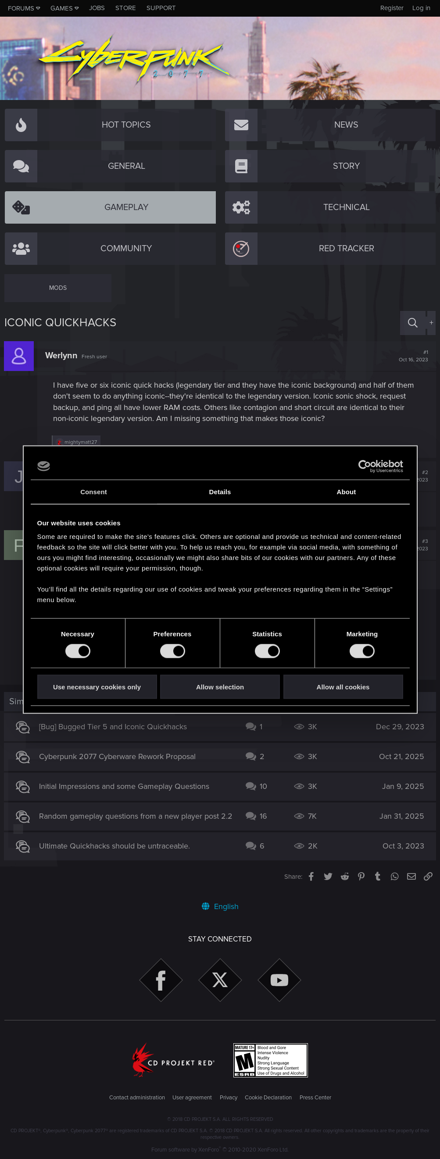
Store (125, 8)
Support (161, 8)
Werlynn (62, 355)
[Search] (413, 323)
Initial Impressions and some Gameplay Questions (124, 786)
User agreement (192, 1098)
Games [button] (61, 8)
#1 (413, 356)
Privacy (228, 1098)
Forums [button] (21, 8)
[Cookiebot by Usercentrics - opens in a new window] (364, 466)
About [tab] (346, 491)
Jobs (97, 8)
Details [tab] (220, 491)
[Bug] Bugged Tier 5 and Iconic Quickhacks (113, 726)
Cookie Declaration (268, 1098)
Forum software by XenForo (220, 1149)
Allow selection (220, 687)
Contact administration (137, 1098)
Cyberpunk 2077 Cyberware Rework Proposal (117, 756)
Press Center (315, 1098)
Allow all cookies (343, 687)
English (220, 906)
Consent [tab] (93, 491)
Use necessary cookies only (97, 687)
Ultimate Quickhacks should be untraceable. (114, 851)
